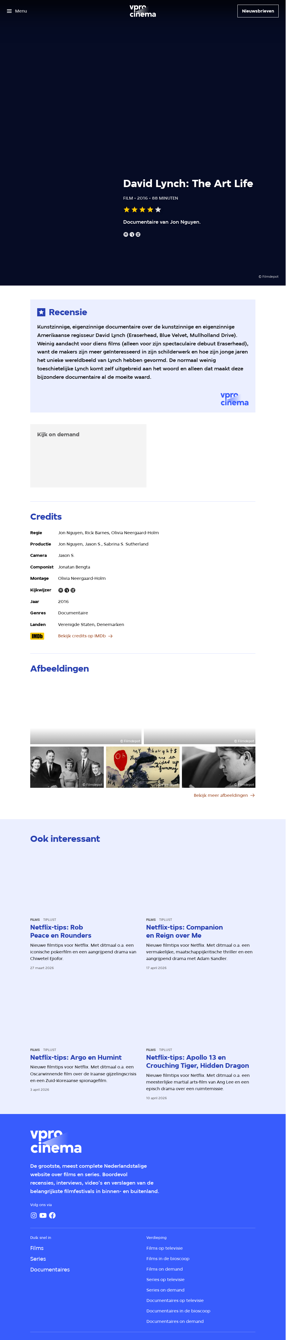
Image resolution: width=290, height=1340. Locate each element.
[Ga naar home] (143, 11)
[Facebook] (52, 1215)
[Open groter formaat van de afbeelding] (86, 712)
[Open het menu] (17, 11)
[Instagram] (33, 1215)
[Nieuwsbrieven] (258, 11)
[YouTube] (43, 1215)
